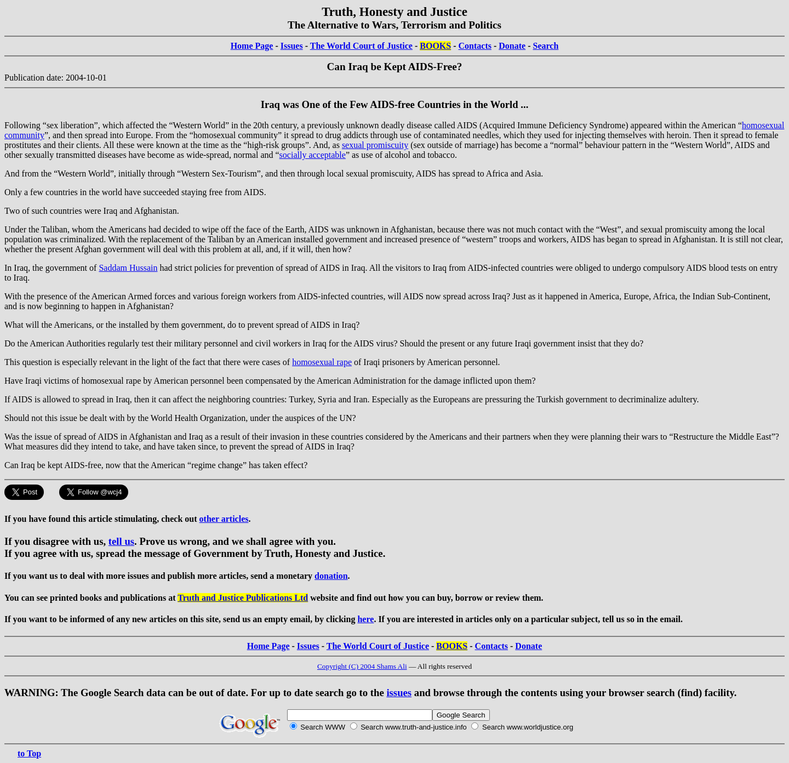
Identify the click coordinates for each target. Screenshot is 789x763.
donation (331, 575)
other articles (224, 518)
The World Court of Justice (361, 45)
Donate (512, 45)
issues (398, 692)
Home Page (252, 45)
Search (546, 45)
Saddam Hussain (128, 267)
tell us (121, 541)
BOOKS (435, 45)
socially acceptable (312, 155)
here (365, 619)
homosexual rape (322, 362)
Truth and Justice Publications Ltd (243, 597)
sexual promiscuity (375, 145)
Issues (292, 45)
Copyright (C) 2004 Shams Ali (362, 666)
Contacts (475, 45)
